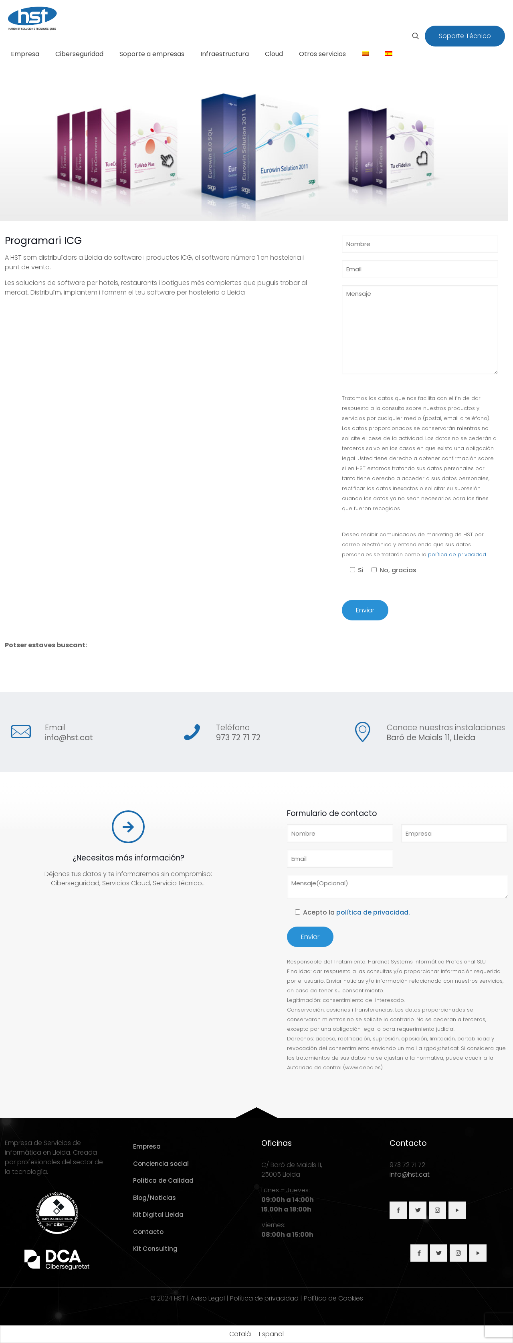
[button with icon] (398, 1210)
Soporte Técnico (465, 35)
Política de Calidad (163, 1180)
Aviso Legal (207, 1298)
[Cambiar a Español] (271, 1334)
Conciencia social (161, 1163)
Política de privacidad (264, 1298)
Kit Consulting (155, 1248)
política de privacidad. (373, 912)
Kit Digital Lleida (158, 1214)
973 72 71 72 (238, 737)
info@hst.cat (69, 737)
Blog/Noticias (154, 1198)
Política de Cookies (333, 1298)
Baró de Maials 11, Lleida (431, 737)
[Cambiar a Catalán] (365, 54)
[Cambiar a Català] (240, 1334)
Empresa (147, 1146)
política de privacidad (457, 554)
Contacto (148, 1232)
